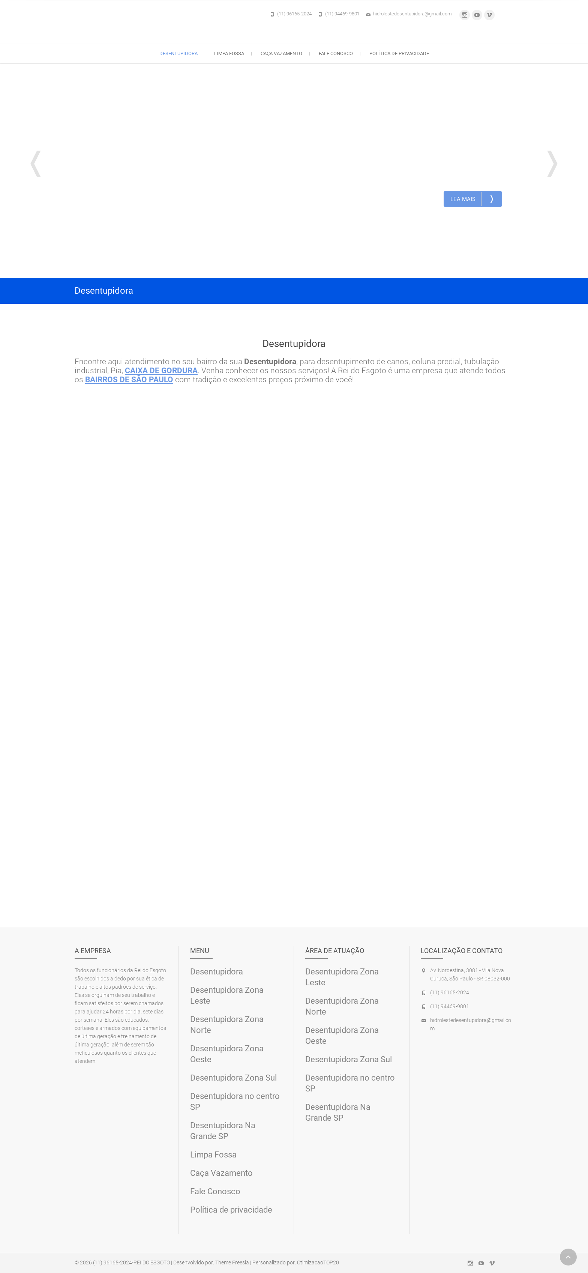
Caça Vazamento (281, 53)
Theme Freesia (232, 1262)
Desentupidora (178, 53)
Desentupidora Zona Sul (233, 1077)
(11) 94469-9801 (342, 14)
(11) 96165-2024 (294, 14)
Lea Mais (472, 199)
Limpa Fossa (229, 53)
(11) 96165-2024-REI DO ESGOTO (131, 1262)
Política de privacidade (399, 53)
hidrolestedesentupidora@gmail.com (412, 14)
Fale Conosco (336, 53)
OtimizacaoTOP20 (318, 1262)
